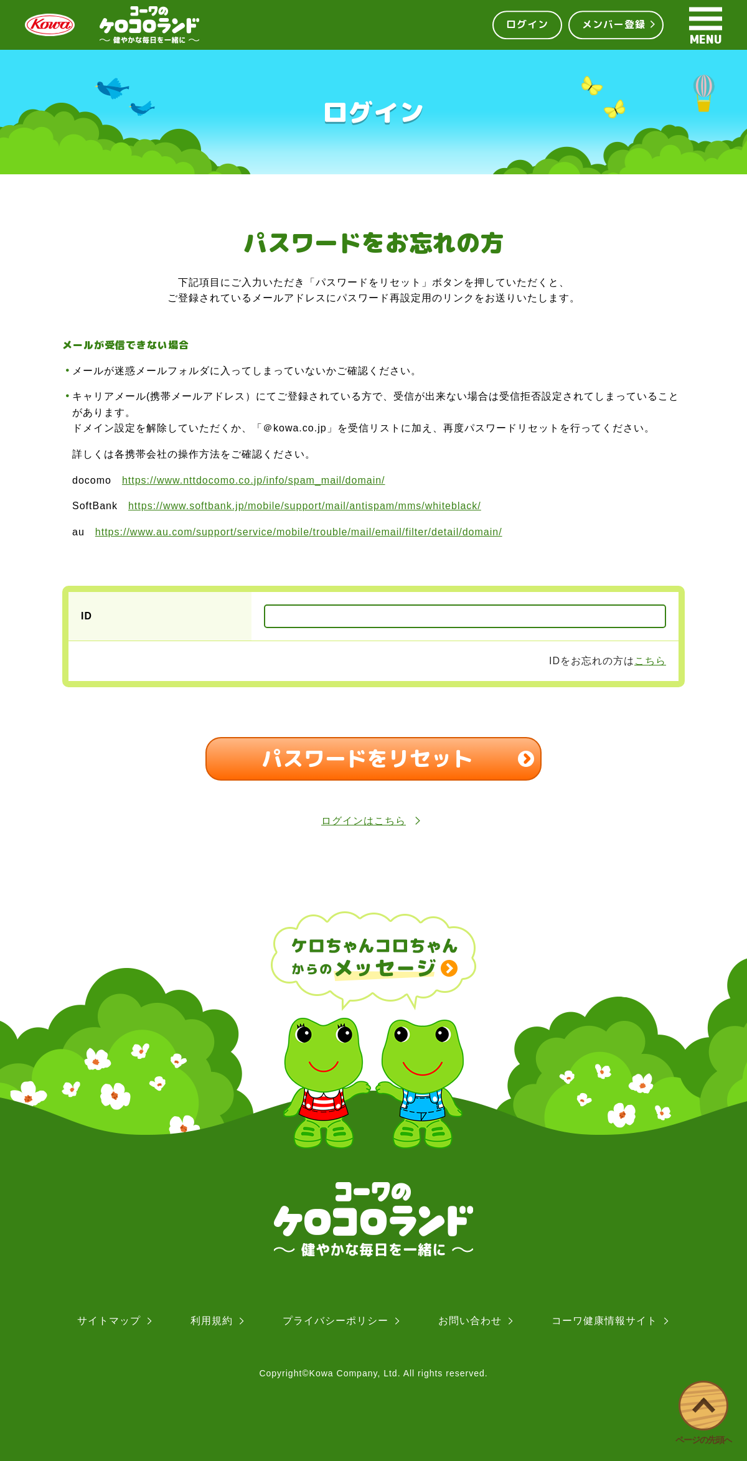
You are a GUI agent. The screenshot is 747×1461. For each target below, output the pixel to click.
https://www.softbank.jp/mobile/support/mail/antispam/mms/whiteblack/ (304, 505)
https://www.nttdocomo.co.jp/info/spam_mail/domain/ (253, 480)
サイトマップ (109, 1320)
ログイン (527, 24)
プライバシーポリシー (335, 1320)
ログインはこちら (373, 820)
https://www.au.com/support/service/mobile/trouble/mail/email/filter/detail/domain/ (298, 532)
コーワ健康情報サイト (604, 1320)
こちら (650, 660)
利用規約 (211, 1320)
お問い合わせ (470, 1320)
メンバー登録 (614, 24)
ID (86, 616)
